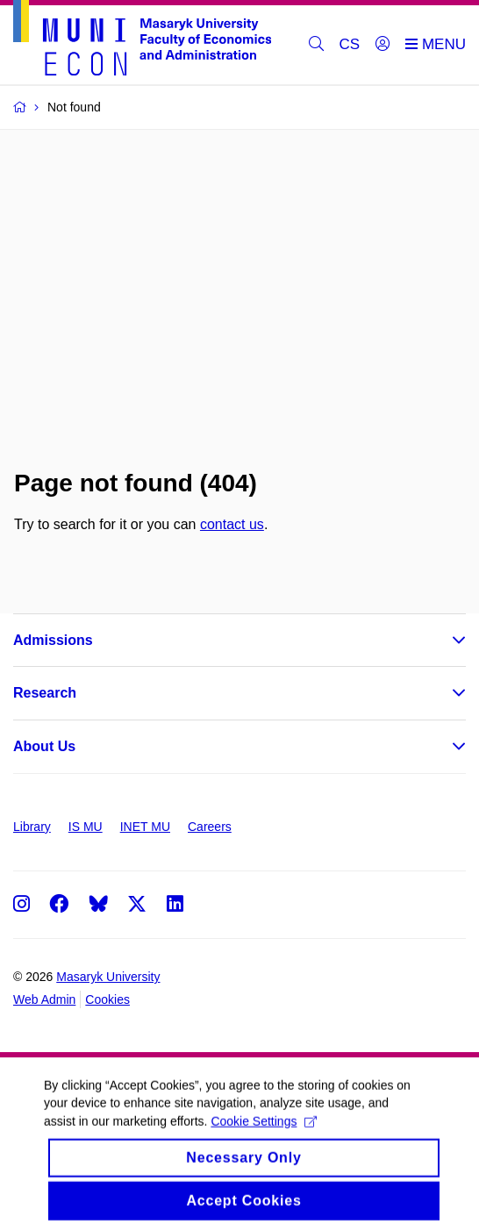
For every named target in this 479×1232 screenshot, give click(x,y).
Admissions (53, 640)
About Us (44, 746)
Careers (210, 827)
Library (32, 827)
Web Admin (44, 999)
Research (44, 692)
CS (350, 44)
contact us (232, 524)
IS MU (85, 827)
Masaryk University (108, 977)
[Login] (382, 45)
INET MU (145, 827)
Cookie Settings (264, 1134)
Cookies (107, 999)
